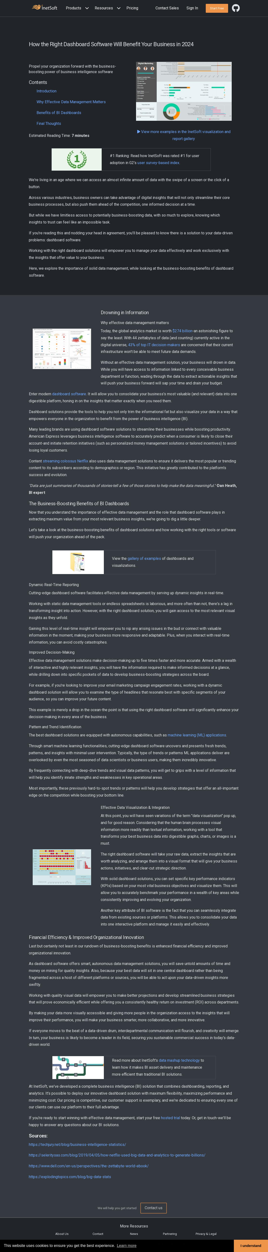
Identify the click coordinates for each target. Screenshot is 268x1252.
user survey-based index (158, 162)
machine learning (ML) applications (197, 735)
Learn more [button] (127, 1246)
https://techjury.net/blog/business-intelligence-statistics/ (77, 1144)
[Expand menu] (86, 8)
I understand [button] (251, 1246)
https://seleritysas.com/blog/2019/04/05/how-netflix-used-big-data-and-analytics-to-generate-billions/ (117, 1155)
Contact (98, 1234)
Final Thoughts (49, 123)
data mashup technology (179, 1060)
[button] (78, 8)
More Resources (134, 1226)
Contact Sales (167, 8)
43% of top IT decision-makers (154, 345)
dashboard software (69, 394)
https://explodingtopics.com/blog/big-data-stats (70, 1177)
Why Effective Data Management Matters (71, 102)
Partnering (170, 1234)
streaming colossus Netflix (65, 461)
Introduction (46, 91)
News (134, 1234)
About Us (62, 1234)
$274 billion (182, 331)
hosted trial (170, 1118)
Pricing (132, 8)
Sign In (192, 8)
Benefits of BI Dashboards (59, 112)
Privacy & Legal (206, 1234)
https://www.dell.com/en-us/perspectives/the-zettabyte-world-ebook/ (89, 1166)
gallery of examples (144, 558)
